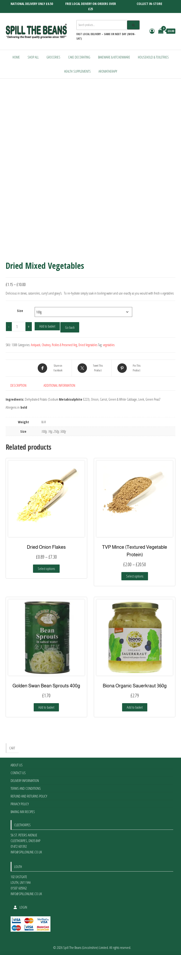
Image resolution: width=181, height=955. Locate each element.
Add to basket (47, 326)
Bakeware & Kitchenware (114, 57)
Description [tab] (18, 385)
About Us (17, 765)
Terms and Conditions (26, 788)
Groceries (53, 57)
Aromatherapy (108, 71)
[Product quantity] (18, 326)
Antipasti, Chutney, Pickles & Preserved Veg (54, 345)
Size (20, 310)
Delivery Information (25, 780)
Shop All (33, 57)
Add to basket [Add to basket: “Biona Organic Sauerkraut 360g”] (135, 707)
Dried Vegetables (87, 345)
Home (16, 57)
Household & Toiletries (153, 57)
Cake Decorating (79, 57)
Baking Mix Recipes (23, 811)
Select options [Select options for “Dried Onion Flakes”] (46, 568)
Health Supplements (77, 71)
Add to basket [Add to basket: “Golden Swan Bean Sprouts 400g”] (46, 707)
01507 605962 (19, 888)
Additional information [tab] (59, 385)
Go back (69, 327)
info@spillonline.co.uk (26, 852)
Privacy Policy (20, 803)
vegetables (109, 345)
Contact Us (18, 772)
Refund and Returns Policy (29, 796)
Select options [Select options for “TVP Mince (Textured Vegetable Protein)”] (134, 576)
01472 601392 (19, 846)
